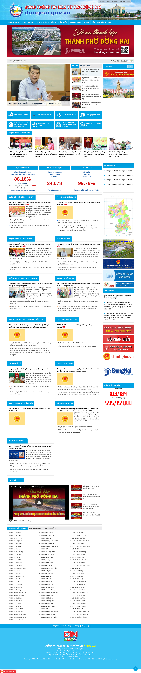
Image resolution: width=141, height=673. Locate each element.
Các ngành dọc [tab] (35, 528)
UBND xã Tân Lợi (45, 538)
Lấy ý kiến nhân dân (69, 115)
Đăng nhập (85, 626)
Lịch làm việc (110, 165)
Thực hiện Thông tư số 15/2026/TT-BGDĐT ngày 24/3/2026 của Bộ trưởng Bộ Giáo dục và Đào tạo (78, 221)
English (101, 1)
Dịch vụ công (75, 22)
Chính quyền (42, 22)
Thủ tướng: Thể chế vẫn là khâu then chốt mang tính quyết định (34, 103)
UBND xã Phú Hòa (77, 576)
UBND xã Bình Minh (77, 601)
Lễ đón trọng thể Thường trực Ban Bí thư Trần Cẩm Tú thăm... (91, 105)
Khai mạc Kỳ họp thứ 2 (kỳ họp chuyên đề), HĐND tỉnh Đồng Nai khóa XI (30, 263)
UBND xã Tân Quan (15, 565)
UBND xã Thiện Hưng (78, 552)
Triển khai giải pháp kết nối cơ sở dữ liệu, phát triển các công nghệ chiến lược (29, 393)
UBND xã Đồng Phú (15, 538)
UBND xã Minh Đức (15, 562)
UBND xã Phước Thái (78, 606)
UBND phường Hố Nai (47, 614)
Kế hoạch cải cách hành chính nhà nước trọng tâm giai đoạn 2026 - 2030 (29, 470)
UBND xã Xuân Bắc (46, 581)
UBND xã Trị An (45, 571)
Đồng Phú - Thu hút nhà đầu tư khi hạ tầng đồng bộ (85, 514)
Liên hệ (76, 626)
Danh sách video (16, 480)
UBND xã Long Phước (47, 606)
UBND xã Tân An (76, 568)
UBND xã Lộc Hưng (46, 557)
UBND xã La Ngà (14, 581)
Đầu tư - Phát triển (59, 22)
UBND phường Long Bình (17, 617)
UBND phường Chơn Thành (80, 565)
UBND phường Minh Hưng (17, 568)
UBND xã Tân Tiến (14, 554)
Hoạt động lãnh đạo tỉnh (19, 133)
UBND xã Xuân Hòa (15, 584)
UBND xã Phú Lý (76, 571)
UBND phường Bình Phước (48, 541)
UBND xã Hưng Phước (47, 552)
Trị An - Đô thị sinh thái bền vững (20, 521)
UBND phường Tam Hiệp (48, 617)
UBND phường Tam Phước (48, 611)
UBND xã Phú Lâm (46, 573)
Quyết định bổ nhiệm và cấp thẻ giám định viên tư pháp (75, 427)
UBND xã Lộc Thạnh (77, 554)
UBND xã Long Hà (77, 543)
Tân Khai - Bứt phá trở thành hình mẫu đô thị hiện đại (85, 497)
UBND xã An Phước (46, 603)
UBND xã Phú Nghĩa (46, 549)
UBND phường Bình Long (79, 560)
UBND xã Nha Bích (46, 565)
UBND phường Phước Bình (80, 546)
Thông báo (109, 290)
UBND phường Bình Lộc (47, 595)
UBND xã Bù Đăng (14, 535)
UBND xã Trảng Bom (46, 601)
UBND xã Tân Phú (77, 573)
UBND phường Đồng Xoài (79, 541)
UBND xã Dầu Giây (46, 598)
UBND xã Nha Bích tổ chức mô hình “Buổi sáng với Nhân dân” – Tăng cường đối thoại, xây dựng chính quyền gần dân (30, 465)
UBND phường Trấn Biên (79, 617)
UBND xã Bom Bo (14, 532)
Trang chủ (12, 22)
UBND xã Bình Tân (14, 546)
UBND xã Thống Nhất (78, 595)
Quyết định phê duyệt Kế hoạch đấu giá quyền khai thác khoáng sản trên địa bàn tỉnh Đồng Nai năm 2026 (30, 344)
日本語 (108, 1)
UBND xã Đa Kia (14, 549)
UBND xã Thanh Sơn (46, 579)
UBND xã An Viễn (14, 603)
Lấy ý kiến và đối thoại (101, 22)
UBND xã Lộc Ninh (77, 557)
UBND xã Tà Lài (45, 576)
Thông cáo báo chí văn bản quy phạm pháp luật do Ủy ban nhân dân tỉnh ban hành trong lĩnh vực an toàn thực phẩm (78, 388)
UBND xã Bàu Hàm (15, 601)
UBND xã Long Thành (78, 603)
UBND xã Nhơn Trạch (78, 609)
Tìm (130, 66)
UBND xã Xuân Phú (77, 584)
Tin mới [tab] (75, 66)
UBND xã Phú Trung (15, 543)
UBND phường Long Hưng (17, 614)
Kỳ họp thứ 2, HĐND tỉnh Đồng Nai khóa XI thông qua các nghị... (91, 80)
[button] (39, 502)
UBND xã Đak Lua (14, 573)
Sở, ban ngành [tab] (50, 528)
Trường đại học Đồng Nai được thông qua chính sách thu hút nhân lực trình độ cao (29, 221)
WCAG (86, 22)
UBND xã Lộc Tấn (14, 557)
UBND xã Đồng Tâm (77, 538)
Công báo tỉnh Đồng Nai (93, 124)
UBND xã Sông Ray (77, 587)
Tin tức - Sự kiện (27, 22)
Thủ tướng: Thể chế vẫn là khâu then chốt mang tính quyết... (90, 72)
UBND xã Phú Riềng (46, 543)
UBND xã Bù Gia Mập (15, 552)
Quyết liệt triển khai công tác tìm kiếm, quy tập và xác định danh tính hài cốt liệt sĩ (30, 307)
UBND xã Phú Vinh (14, 579)
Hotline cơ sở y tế (21, 115)
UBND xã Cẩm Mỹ (14, 590)
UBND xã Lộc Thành (15, 560)
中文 (129, 1)
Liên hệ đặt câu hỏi (93, 115)
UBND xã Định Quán (77, 579)
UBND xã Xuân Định (15, 587)
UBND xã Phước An (46, 609)
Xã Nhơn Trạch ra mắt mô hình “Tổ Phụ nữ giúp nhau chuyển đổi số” (29, 388)
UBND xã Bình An (14, 606)
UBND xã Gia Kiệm (15, 598)
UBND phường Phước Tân (79, 611)
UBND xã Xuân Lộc (46, 584)
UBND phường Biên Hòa (16, 620)
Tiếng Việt (122, 1)
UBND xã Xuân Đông (46, 587)
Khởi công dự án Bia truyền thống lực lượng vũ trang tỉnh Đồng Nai (78, 302)
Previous (9, 148)
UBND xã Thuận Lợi (15, 541)
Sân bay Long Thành (45, 115)
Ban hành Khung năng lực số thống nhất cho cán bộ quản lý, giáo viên (29, 302)
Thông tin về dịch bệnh (44, 124)
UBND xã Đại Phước (15, 611)
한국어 (114, 1)
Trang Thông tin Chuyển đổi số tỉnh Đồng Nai (69, 124)
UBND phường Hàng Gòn (17, 592)
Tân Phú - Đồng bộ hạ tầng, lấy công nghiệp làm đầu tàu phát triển (85, 506)
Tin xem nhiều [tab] (85, 66)
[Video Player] (39, 502)
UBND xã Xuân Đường (47, 590)
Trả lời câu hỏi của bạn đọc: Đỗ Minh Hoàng (72, 343)
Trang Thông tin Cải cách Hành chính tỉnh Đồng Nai (21, 124)
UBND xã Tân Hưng (77, 562)
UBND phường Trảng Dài (79, 614)
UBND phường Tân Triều (48, 568)
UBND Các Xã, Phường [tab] (17, 528)
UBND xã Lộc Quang (46, 554)
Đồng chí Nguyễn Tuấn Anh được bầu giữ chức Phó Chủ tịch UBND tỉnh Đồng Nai (29, 226)
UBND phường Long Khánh (48, 592)
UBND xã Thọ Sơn (77, 532)
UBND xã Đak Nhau (46, 532)
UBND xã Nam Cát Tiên (16, 576)
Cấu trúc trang (66, 626)
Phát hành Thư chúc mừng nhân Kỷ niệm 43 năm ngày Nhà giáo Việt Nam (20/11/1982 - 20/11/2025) (78, 431)
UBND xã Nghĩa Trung (47, 535)
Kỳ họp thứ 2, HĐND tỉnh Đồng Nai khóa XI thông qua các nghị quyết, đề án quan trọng (78, 263)
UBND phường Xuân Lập (79, 592)
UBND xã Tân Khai (46, 562)
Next (132, 148)
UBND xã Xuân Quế (77, 590)
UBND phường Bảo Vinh (16, 595)
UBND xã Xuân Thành (78, 581)
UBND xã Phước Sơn (78, 535)
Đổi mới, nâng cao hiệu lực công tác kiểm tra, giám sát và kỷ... (91, 97)
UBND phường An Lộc (47, 560)
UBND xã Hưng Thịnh (78, 598)
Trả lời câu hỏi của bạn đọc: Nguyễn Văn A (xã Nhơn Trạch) (77, 346)
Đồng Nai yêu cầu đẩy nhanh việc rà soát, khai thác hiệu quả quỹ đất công (30, 268)
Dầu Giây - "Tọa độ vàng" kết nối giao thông (85, 487)
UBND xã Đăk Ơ (76, 549)
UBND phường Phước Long (48, 546)
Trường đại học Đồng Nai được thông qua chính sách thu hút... (90, 88)
